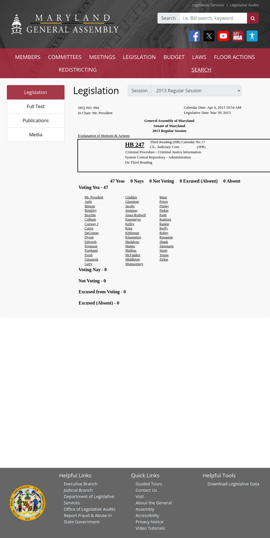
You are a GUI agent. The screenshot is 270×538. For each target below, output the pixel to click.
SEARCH (201, 69)
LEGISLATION (139, 56)
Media (35, 134)
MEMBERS (27, 56)
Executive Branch (80, 484)
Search (168, 18)
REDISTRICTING (77, 69)
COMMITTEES (65, 56)
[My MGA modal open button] (236, 35)
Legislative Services (208, 4)
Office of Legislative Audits (89, 509)
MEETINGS (102, 56)
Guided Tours (149, 484)
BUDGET (174, 56)
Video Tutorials (150, 528)
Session (140, 90)
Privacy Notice (149, 521)
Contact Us (146, 490)
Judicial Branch (78, 490)
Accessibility (147, 515)
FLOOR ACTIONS (234, 56)
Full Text (36, 106)
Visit (140, 496)
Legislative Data (244, 484)
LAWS (199, 56)
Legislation (35, 92)
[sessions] (196, 90)
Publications (36, 120)
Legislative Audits (244, 4)
